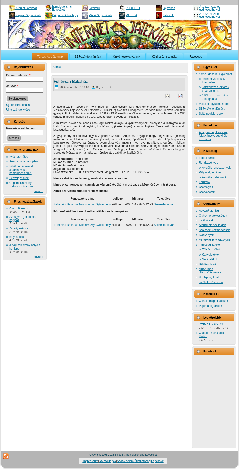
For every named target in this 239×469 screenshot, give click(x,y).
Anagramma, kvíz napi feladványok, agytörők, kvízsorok (213, 136)
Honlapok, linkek (209, 277)
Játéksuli (94, 8)
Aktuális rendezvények (216, 167)
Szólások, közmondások (214, 230)
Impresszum (90, 461)
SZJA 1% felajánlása (212, 108)
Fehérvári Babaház (71, 82)
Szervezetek (207, 192)
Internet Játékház (26, 8)
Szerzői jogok (107, 461)
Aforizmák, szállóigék (212, 225)
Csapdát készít (18, 208)
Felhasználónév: (18, 75)
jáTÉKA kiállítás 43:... (212, 324)
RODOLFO (133, 8)
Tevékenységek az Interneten (214, 80)
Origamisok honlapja (65, 15)
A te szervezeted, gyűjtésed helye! (210, 8)
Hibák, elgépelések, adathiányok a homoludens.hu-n (21, 170)
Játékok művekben (211, 282)
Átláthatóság (142, 461)
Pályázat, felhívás (210, 172)
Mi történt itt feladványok (214, 240)
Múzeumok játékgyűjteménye (210, 270)
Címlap (57, 67)
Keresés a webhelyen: (21, 128)
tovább (38, 191)
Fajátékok (169, 8)
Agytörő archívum (210, 210)
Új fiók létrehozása (18, 105)
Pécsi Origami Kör (100, 15)
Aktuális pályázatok (214, 177)
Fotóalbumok (207, 158)
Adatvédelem (125, 461)
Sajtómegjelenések (211, 113)
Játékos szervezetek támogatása (215, 97)
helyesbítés (16, 237)
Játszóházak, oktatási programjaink (215, 88)
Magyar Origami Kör (28, 15)
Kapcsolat (157, 461)
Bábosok (168, 15)
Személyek (206, 187)
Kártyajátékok (210, 254)
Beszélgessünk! (19, 178)
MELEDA (131, 15)
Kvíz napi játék (18, 156)
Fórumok (204, 182)
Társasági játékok (210, 244)
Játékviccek (206, 220)
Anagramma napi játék (23, 161)
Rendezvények (208, 162)
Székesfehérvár (164, 204)
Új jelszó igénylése (18, 109)
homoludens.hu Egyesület (62, 8)
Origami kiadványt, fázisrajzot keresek (21, 184)
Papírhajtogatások (210, 306)
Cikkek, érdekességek (213, 215)
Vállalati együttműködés (214, 104)
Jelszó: (12, 86)
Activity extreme (19, 228)
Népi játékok (210, 259)
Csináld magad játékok (213, 301)
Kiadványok (206, 235)
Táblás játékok (211, 249)
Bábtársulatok (207, 264)
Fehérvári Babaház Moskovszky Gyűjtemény (82, 204)
